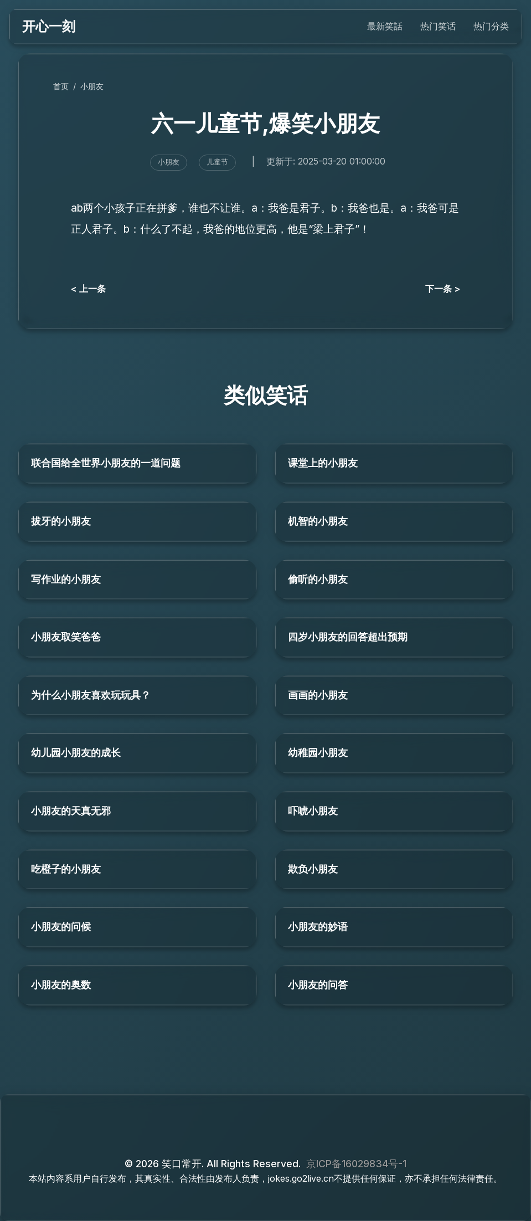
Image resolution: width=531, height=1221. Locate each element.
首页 (61, 86)
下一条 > (442, 288)
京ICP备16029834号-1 (356, 1163)
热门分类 (491, 26)
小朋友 (92, 86)
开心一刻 (48, 26)
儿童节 (217, 162)
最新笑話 (385, 26)
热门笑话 (438, 26)
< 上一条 (88, 288)
